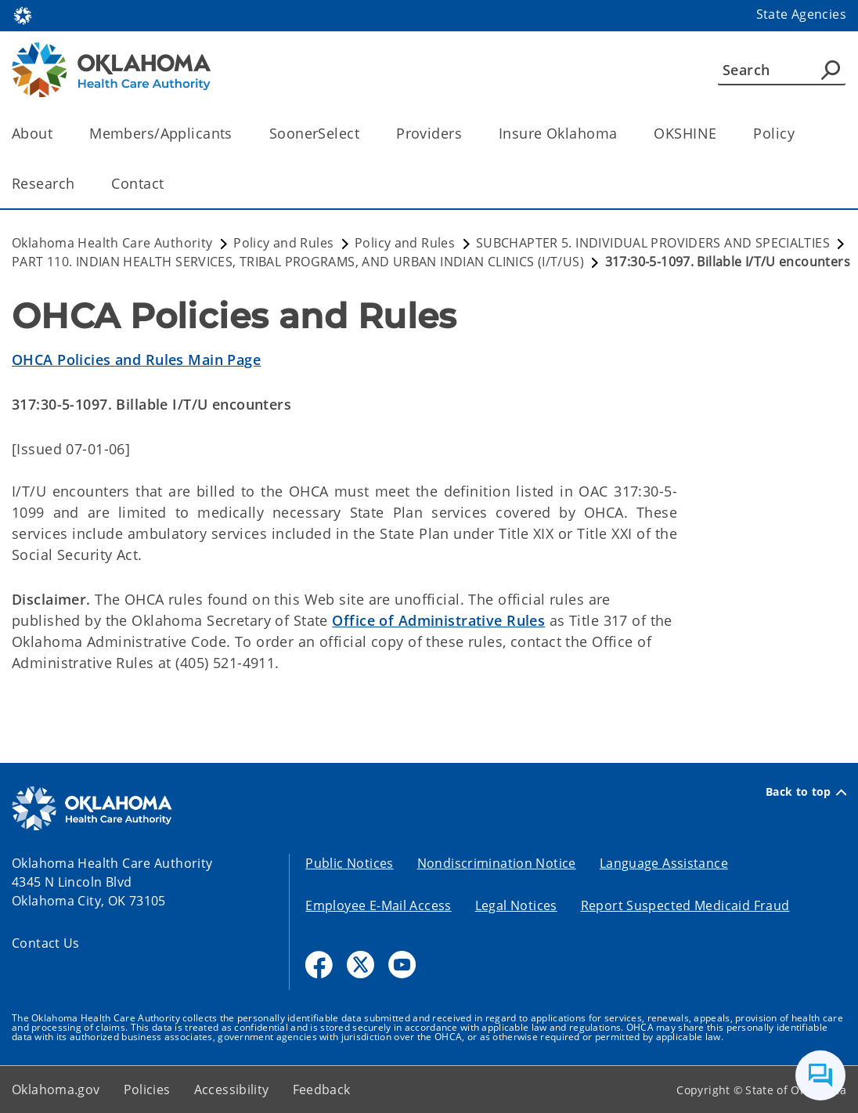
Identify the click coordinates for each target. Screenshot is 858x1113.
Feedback (322, 1089)
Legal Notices (516, 905)
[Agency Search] (830, 69)
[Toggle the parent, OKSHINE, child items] (721, 133)
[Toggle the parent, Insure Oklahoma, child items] (622, 133)
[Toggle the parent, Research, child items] (79, 184)
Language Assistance (664, 863)
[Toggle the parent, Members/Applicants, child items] (238, 133)
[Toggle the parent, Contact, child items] (169, 184)
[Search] (781, 69)
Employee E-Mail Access (378, 905)
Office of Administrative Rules (438, 620)
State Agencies (801, 14)
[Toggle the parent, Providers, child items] (467, 133)
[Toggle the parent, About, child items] (57, 133)
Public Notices (349, 863)
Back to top (806, 791)
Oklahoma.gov (56, 1089)
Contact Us (46, 943)
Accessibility (231, 1089)
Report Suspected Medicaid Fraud (685, 905)
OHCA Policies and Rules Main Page (136, 359)
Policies (147, 1089)
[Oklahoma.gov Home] (23, 14)
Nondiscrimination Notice (496, 863)
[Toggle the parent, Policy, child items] (800, 133)
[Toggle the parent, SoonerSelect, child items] (364, 133)
